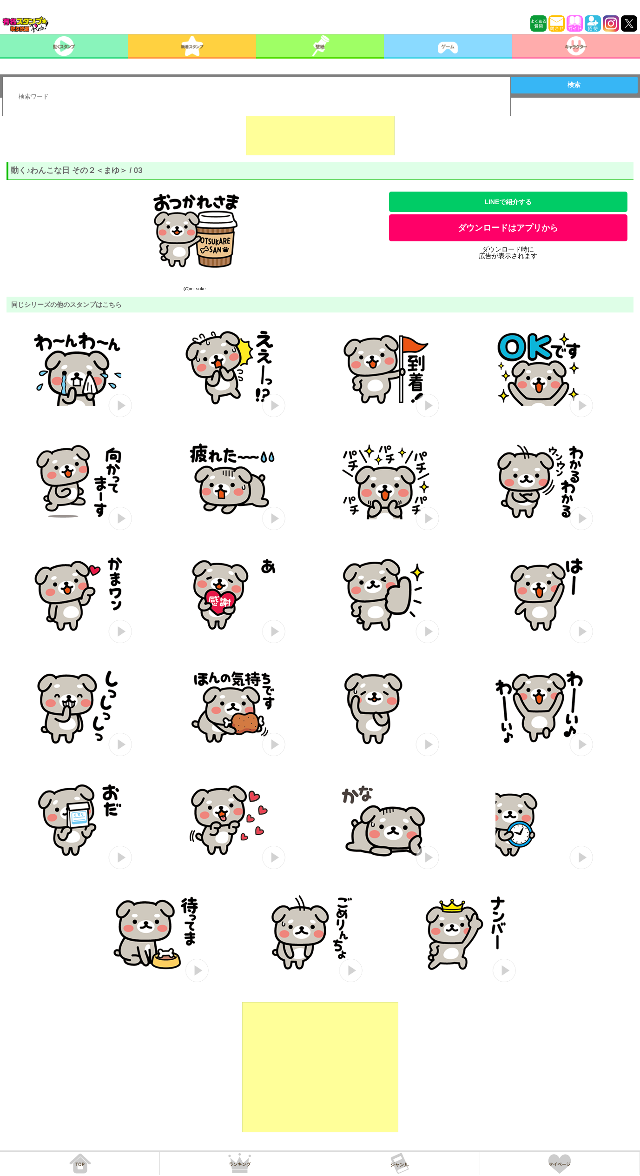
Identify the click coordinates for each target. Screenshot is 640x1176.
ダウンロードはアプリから (508, 228)
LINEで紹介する (508, 202)
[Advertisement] (320, 132)
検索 (574, 84)
